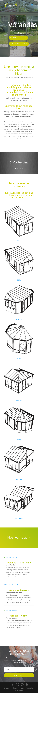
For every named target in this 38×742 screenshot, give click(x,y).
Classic (19, 241)
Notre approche (18, 38)
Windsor (19, 400)
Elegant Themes (18, 688)
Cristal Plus (19, 319)
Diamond (19, 479)
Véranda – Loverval (19, 590)
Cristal (19, 280)
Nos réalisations (19, 44)
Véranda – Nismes (18, 615)
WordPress (19, 690)
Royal (19, 358)
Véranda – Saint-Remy (19, 562)
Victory (19, 440)
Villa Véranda (19, 518)
